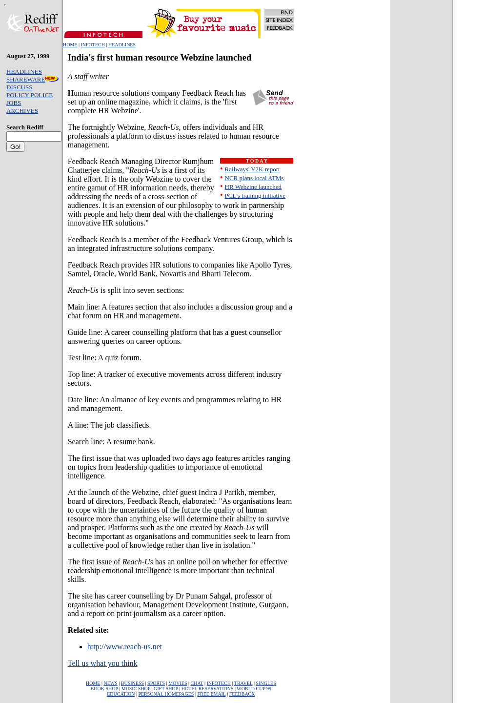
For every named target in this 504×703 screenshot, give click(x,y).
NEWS (110, 683)
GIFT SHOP (166, 688)
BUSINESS (132, 683)
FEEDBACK (242, 694)
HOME (70, 44)
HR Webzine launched (253, 186)
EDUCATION (121, 694)
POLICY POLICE (29, 95)
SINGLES (266, 683)
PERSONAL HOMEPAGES (166, 694)
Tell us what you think (103, 663)
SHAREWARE (32, 79)
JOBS (13, 102)
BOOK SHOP (104, 688)
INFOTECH (92, 44)
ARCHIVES (22, 110)
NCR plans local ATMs (254, 178)
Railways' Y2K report (252, 169)
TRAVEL (243, 683)
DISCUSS (19, 87)
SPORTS (156, 683)
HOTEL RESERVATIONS (207, 688)
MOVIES (177, 683)
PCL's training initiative (255, 195)
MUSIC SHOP (135, 688)
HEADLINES (122, 44)
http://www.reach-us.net (124, 646)
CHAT (197, 683)
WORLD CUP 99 (254, 688)
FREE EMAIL (211, 694)
